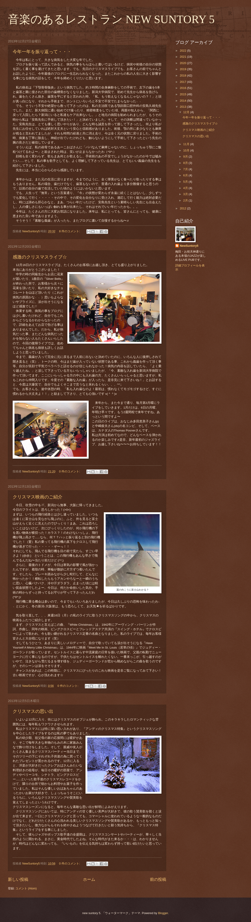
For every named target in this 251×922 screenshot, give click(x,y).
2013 (183, 106)
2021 (183, 56)
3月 (186, 194)
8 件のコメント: (70, 231)
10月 (186, 150)
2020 (183, 63)
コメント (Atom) (26, 888)
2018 (183, 75)
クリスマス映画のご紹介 (37, 496)
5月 (186, 181)
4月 (186, 188)
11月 (186, 144)
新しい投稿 (18, 879)
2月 (186, 200)
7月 (186, 169)
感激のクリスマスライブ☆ (40, 256)
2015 (183, 94)
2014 (183, 100)
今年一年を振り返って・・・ (42, 51)
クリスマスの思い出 (33, 711)
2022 (183, 50)
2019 (183, 69)
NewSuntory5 (189, 245)
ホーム (89, 879)
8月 (186, 163)
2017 (183, 82)
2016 (183, 88)
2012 (183, 208)
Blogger (163, 913)
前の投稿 (158, 879)
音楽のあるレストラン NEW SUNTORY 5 (111, 19)
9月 (186, 156)
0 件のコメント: (70, 471)
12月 (186, 112)
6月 (186, 175)
